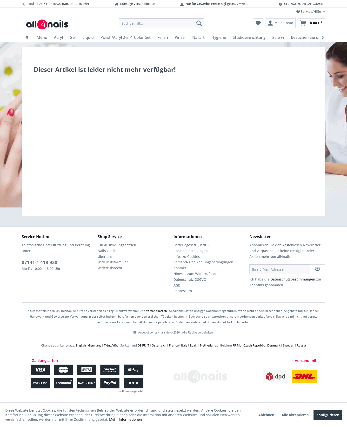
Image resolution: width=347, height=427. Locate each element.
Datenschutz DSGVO (190, 279)
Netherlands (209, 345)
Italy (184, 345)
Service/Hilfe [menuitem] (309, 11)
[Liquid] (88, 37)
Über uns (105, 256)
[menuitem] (161, 23)
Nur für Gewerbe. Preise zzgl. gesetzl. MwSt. (213, 3)
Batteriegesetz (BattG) (191, 245)
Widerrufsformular (113, 262)
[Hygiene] (218, 37)
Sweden (288, 345)
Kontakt (180, 268)
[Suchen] (199, 23)
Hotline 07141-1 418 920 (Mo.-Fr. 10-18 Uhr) (55, 3)
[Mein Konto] (281, 23)
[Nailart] (198, 37)
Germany (94, 345)
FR (144, 345)
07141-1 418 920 (39, 262)
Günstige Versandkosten (134, 3)
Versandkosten (156, 311)
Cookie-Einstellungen (191, 250)
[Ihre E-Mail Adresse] (279, 269)
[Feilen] (162, 37)
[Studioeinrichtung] (249, 37)
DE (139, 345)
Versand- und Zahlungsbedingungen (203, 262)
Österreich (159, 345)
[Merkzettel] (258, 23)
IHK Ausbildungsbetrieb (117, 245)
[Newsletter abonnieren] (317, 269)
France (174, 345)
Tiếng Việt (111, 345)
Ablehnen (266, 415)
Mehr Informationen (125, 419)
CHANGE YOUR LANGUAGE (303, 3)
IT (148, 345)
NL (239, 345)
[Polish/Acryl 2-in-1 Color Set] (125, 37)
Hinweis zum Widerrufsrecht (197, 273)
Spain (194, 345)
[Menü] (42, 37)
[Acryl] (58, 37)
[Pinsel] (180, 37)
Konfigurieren (327, 415)
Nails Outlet (107, 250)
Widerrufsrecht (110, 268)
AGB (177, 285)
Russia (301, 345)
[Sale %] (278, 37)
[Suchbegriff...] (161, 23)
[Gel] (72, 37)
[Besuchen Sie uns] (306, 37)
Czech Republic (254, 345)
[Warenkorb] (311, 23)
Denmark (273, 345)
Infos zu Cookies (187, 256)
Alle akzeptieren (295, 415)
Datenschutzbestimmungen (292, 279)
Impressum (183, 290)
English (81, 345)
